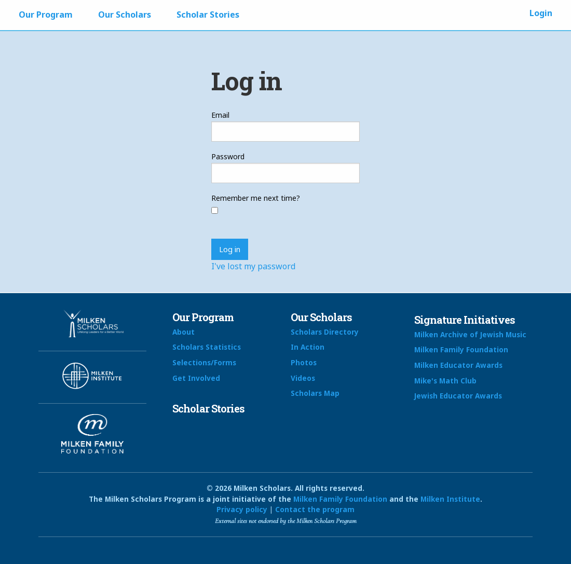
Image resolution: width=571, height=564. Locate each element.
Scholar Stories (207, 14)
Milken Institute (450, 499)
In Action (307, 347)
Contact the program (315, 509)
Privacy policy (241, 509)
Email (220, 115)
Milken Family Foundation (461, 349)
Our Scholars (124, 14)
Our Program (46, 14)
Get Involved (196, 378)
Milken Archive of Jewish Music (470, 334)
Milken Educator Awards (458, 365)
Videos (303, 378)
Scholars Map (315, 393)
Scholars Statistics (206, 347)
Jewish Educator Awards (458, 396)
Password (227, 156)
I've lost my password (253, 266)
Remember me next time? (255, 198)
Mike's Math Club (445, 381)
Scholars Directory (325, 332)
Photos (304, 362)
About (183, 332)
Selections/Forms (204, 362)
